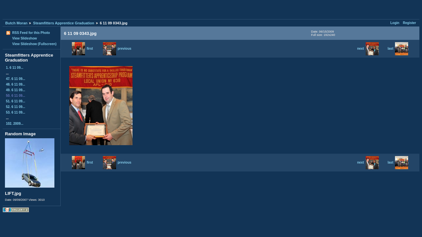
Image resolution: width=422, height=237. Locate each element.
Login (394, 23)
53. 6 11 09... (15, 112)
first (82, 48)
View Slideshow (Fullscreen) (34, 44)
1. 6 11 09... (14, 67)
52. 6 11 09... (15, 107)
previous (117, 48)
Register (409, 23)
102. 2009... (14, 123)
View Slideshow (24, 38)
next (368, 48)
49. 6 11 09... (15, 90)
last (398, 48)
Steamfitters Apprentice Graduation (63, 23)
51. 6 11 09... (15, 101)
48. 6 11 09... (15, 84)
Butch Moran (16, 23)
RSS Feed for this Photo (31, 33)
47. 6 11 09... (15, 79)
